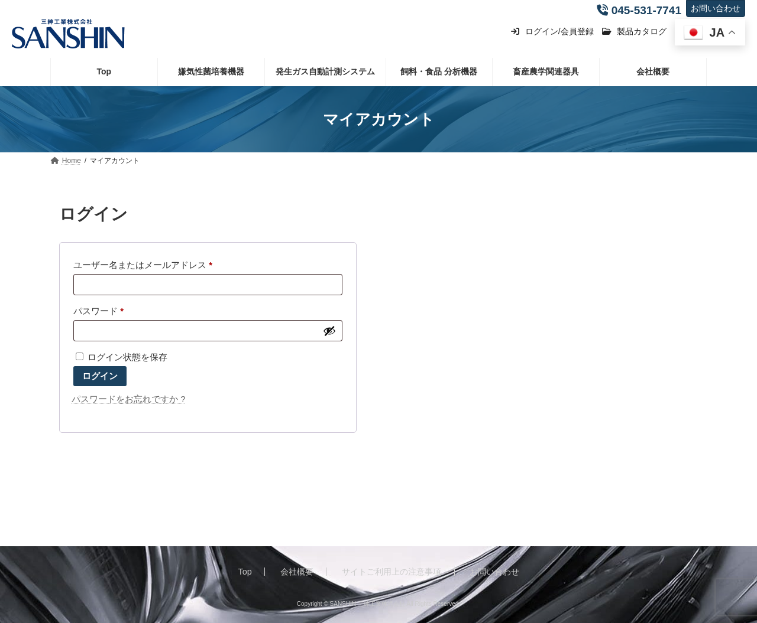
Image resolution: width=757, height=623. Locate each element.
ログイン (100, 376)
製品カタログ (634, 31)
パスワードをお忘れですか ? (129, 399)
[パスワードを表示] (329, 330)
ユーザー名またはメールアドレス (147, 265)
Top (245, 571)
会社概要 (296, 571)
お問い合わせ (715, 8)
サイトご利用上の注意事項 (391, 571)
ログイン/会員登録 (552, 31)
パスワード (102, 311)
